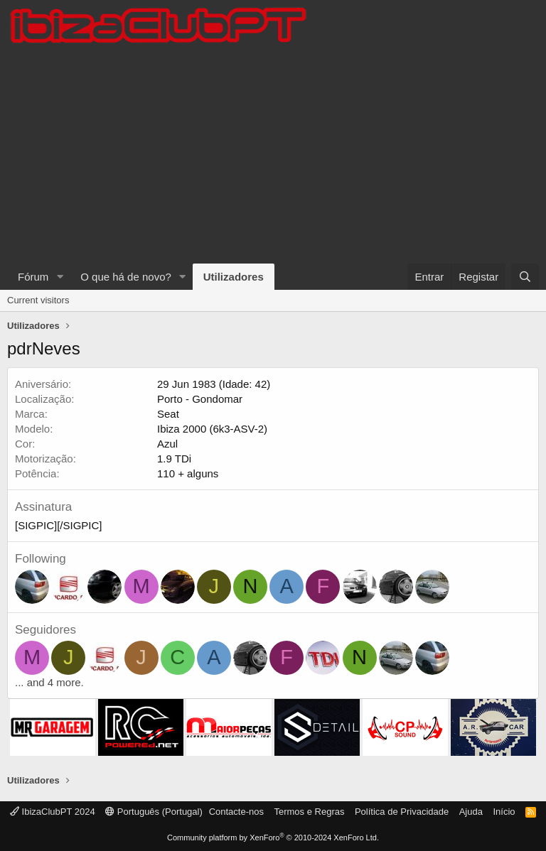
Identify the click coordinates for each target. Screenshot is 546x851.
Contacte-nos (236, 811)
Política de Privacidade (402, 811)
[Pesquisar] (525, 277)
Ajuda (471, 811)
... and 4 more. (49, 682)
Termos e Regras (309, 811)
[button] (60, 277)
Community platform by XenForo (273, 837)
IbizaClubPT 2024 (52, 811)
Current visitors (38, 300)
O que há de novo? (125, 277)
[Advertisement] (273, 157)
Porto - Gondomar (199, 399)
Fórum (33, 277)
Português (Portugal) (154, 811)
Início (504, 811)
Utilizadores (233, 277)
